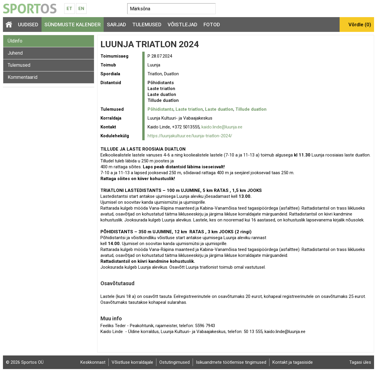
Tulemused (146, 24)
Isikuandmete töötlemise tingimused (231, 362)
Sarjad (116, 24)
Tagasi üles (360, 362)
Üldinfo (15, 41)
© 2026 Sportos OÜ (25, 362)
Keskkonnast (92, 362)
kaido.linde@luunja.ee (221, 127)
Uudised (28, 24)
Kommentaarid (22, 77)
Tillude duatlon (251, 109)
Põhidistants (160, 109)
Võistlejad (182, 24)
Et (69, 8)
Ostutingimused (174, 362)
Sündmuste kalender (72, 24)
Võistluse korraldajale (132, 362)
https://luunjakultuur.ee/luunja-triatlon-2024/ (190, 135)
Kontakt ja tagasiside (292, 362)
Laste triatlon (189, 109)
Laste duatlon (219, 109)
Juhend (15, 53)
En (81, 8)
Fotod (212, 24)
